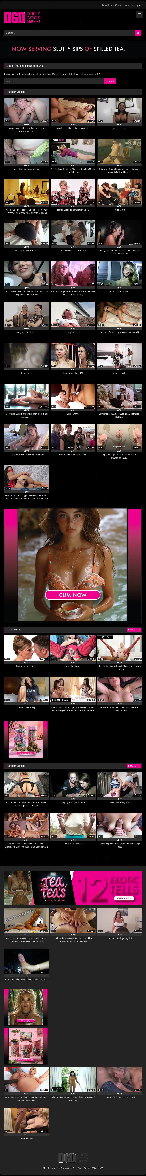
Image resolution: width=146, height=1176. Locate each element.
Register (138, 5)
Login (127, 5)
